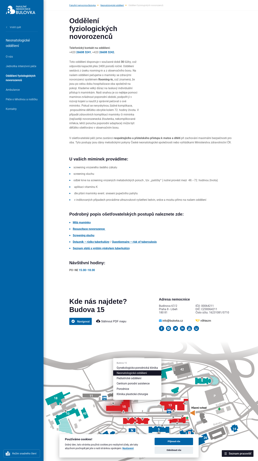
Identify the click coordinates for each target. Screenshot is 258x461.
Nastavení (128, 448)
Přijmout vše (174, 441)
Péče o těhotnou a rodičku (22, 99)
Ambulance (13, 89)
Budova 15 (122, 362)
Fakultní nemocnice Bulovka (82, 5)
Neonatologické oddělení (112, 5)
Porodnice (123, 389)
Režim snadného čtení (24, 453)
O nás (9, 56)
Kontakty (11, 109)
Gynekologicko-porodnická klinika (137, 367)
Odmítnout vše (174, 450)
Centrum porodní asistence (133, 383)
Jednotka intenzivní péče (21, 66)
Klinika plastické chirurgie (132, 394)
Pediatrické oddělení (129, 378)
